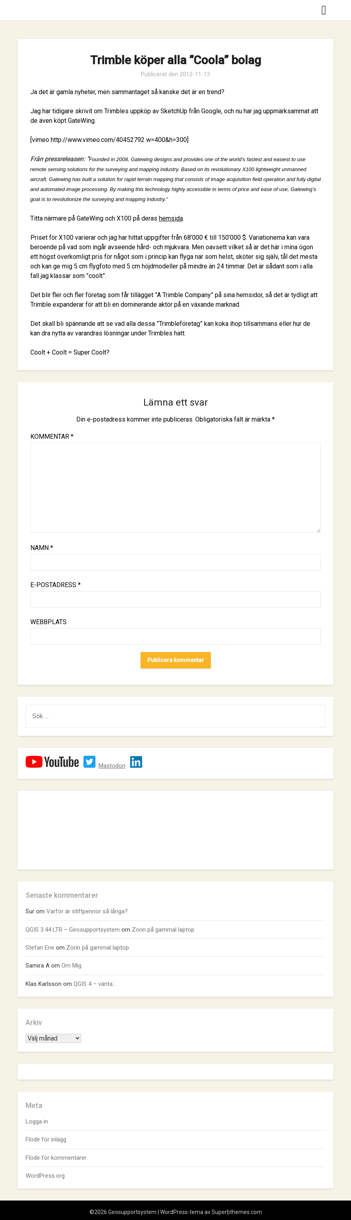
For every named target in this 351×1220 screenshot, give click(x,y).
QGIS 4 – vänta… (94, 983)
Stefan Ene (40, 947)
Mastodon (112, 765)
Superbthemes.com (237, 1212)
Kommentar (51, 436)
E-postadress (55, 585)
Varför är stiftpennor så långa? (87, 911)
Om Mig (71, 965)
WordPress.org (45, 1175)
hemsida (171, 218)
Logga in (37, 1121)
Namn (41, 548)
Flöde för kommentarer (56, 1157)
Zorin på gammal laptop (163, 929)
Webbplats (48, 622)
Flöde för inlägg (46, 1139)
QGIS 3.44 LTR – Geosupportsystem (73, 929)
